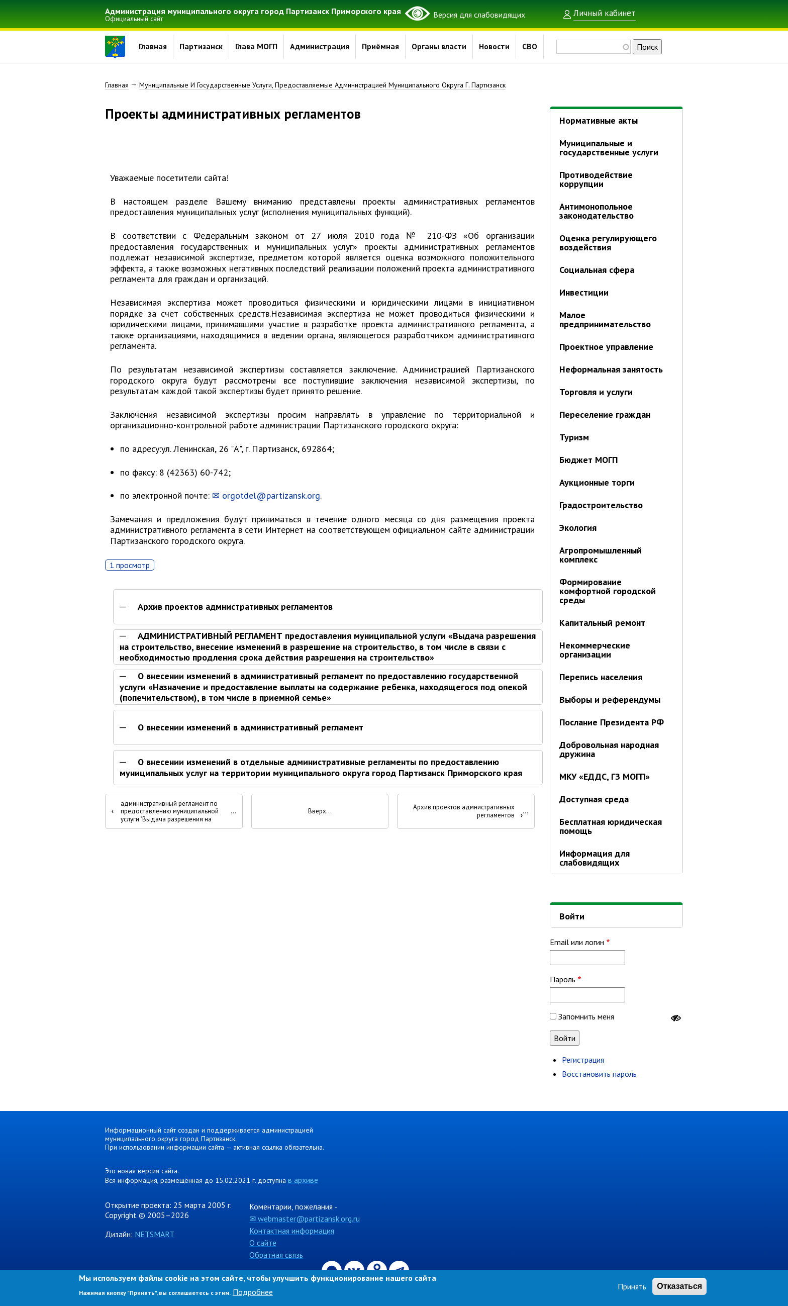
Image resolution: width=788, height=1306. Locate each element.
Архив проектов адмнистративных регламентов (235, 608)
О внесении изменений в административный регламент (250, 728)
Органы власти (439, 47)
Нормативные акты (598, 120)
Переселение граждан (604, 414)
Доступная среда (594, 799)
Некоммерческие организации (594, 649)
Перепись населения (600, 677)
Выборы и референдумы (609, 699)
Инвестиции (584, 292)
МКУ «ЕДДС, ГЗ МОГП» (604, 776)
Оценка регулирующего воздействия (608, 242)
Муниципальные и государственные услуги (608, 147)
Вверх (317, 813)
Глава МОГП (256, 47)
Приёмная (381, 47)
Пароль (562, 979)
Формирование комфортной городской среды (607, 591)
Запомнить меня (586, 1016)
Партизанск (201, 47)
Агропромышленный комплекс (600, 554)
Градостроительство (601, 505)
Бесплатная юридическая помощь (610, 826)
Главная (153, 47)
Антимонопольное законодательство (596, 211)
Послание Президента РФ (611, 722)
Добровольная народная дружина (609, 749)
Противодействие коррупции (596, 179)
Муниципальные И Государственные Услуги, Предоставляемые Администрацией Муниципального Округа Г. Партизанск (322, 84)
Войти (571, 916)
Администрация (320, 47)
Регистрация (583, 1060)
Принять (632, 1286)
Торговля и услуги (596, 392)
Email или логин (577, 942)
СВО (530, 47)
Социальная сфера (596, 269)
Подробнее (253, 1292)
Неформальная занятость (611, 369)
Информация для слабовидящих (594, 858)
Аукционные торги (597, 482)
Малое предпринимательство (605, 319)
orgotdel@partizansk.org (271, 497)
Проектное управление (606, 346)
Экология (578, 527)
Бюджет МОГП (588, 459)
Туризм (574, 437)
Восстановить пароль (599, 1074)
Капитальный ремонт (602, 622)
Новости (494, 47)
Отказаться (679, 1286)
